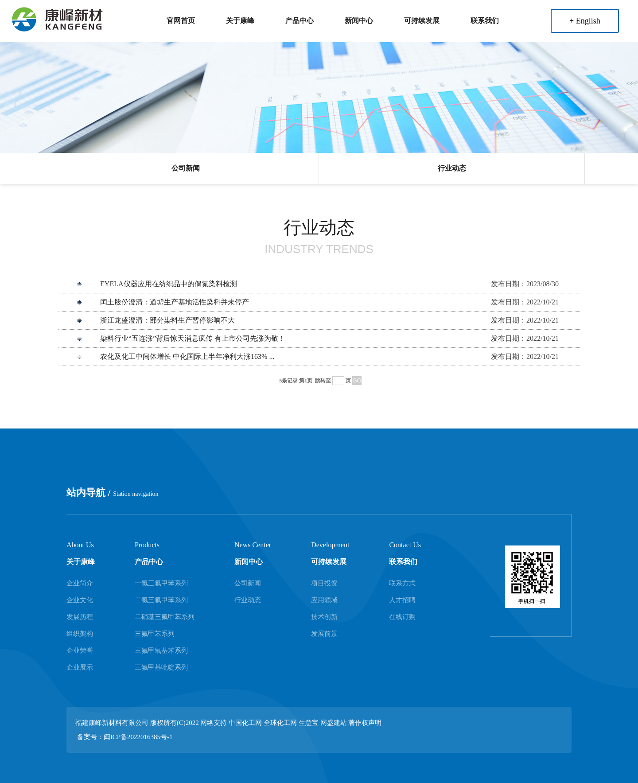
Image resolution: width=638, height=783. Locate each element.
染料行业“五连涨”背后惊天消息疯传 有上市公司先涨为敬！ (192, 338)
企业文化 (79, 600)
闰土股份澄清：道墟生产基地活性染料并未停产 (174, 302)
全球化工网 (280, 722)
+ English (584, 20)
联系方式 (402, 583)
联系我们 (485, 20)
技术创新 (324, 616)
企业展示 (79, 667)
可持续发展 (422, 20)
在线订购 (402, 616)
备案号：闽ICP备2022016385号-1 (125, 736)
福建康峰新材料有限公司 (111, 722)
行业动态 (452, 168)
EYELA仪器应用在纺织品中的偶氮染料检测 (168, 284)
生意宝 (309, 722)
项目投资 (324, 583)
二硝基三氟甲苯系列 (165, 616)
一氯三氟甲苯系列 (161, 583)
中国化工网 (245, 722)
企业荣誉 (79, 650)
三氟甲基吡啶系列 (161, 667)
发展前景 (324, 633)
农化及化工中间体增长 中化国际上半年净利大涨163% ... (187, 356)
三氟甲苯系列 (155, 633)
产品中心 (299, 20)
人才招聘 (402, 600)
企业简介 (79, 583)
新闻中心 (359, 20)
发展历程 (79, 616)
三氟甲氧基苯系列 (161, 650)
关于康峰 (240, 20)
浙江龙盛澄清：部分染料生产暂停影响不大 (167, 320)
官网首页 (181, 20)
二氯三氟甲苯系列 (161, 600)
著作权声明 (364, 722)
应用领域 (324, 600)
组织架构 (79, 633)
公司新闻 (185, 168)
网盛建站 (333, 722)
